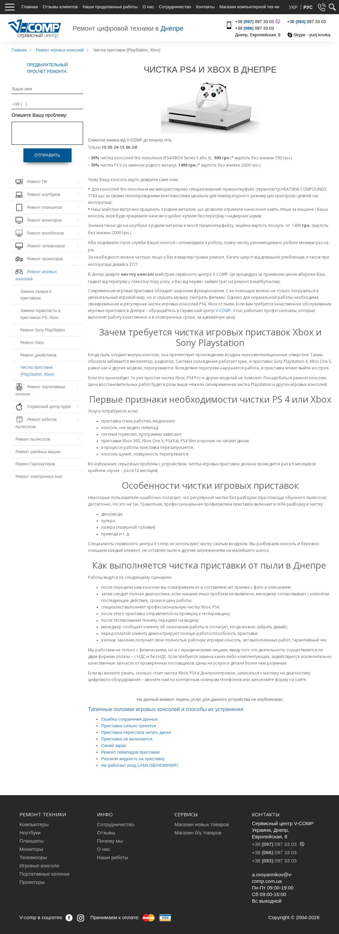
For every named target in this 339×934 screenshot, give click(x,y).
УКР (294, 7)
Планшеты (31, 841)
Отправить (47, 155)
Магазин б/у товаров (197, 832)
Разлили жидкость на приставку (133, 758)
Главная (29, 6)
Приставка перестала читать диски (136, 732)
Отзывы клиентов (60, 6)
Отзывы (106, 832)
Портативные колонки (44, 874)
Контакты (205, 6)
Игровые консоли (39, 865)
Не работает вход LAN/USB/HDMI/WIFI (139, 765)
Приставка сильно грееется (128, 725)
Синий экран (113, 745)
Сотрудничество (175, 6)
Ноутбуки (30, 832)
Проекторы (32, 882)
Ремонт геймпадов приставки (130, 752)
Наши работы (112, 857)
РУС (308, 7)
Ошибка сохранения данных (129, 719)
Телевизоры (33, 857)
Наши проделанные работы (110, 6)
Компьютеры (33, 824)
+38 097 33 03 (256, 21)
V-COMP (223, 310)
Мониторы (31, 849)
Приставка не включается (126, 738)
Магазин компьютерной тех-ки (249, 6)
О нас (148, 6)
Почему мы (110, 841)
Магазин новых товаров (201, 824)
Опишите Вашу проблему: (40, 115)
